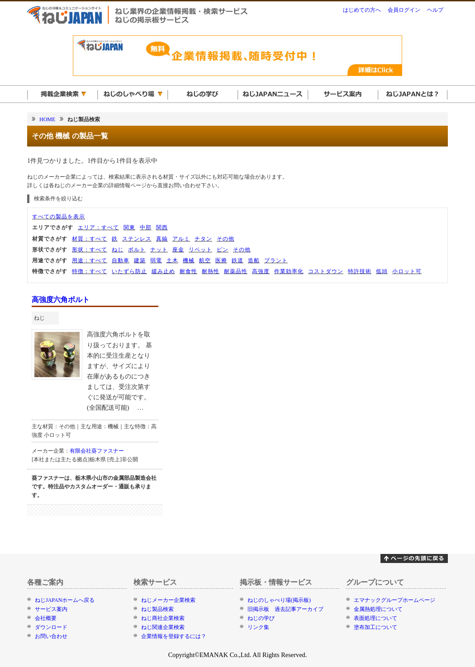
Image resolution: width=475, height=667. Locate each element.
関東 (129, 227)
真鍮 (162, 239)
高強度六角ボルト (61, 299)
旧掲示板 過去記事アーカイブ (285, 609)
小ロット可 (407, 271)
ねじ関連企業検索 (163, 627)
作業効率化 (289, 271)
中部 (146, 227)
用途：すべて (89, 260)
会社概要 (46, 618)
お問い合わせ (51, 636)
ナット (159, 249)
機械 (189, 260)
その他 (225, 239)
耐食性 (188, 271)
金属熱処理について (378, 609)
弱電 (156, 260)
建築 (140, 260)
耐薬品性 (235, 271)
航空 (205, 260)
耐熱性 (210, 271)
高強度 (261, 271)
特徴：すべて (89, 271)
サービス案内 (51, 609)
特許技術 (359, 271)
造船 (254, 260)
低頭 (382, 271)
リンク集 (258, 627)
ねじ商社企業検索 (163, 618)
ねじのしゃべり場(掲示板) (279, 600)
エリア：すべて (98, 227)
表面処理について (375, 618)
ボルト (137, 249)
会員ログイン (404, 10)
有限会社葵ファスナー (97, 451)
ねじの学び (261, 618)
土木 (172, 260)
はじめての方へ (362, 10)
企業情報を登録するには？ (173, 636)
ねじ (118, 249)
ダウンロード (51, 627)
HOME (47, 119)
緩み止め (163, 271)
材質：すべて (89, 239)
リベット (200, 249)
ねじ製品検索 (157, 609)
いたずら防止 (129, 271)
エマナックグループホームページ (394, 600)
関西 (162, 227)
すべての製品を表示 (58, 216)
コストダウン (325, 271)
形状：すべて (89, 249)
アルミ (181, 239)
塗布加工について (375, 627)
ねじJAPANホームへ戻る (65, 600)
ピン (222, 249)
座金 (178, 249)
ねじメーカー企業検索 (168, 600)
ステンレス (137, 239)
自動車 (120, 260)
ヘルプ (435, 10)
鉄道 (237, 260)
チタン (203, 239)
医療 (221, 260)
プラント (276, 260)
